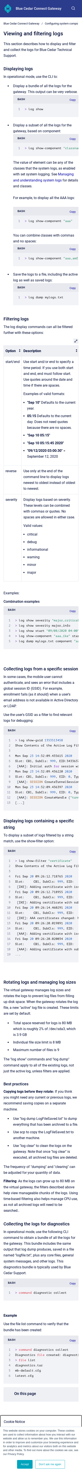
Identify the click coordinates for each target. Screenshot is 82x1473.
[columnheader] (13, 350)
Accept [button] (25, 1464)
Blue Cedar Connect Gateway (38, 9)
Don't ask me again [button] (50, 1464)
